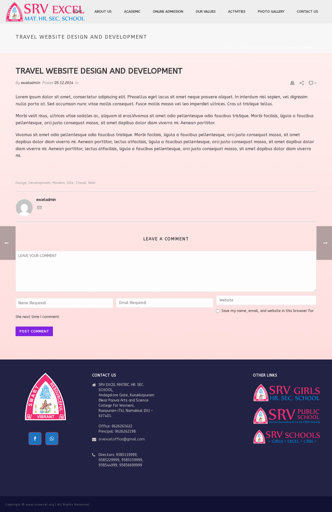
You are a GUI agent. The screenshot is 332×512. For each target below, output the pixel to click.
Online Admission (168, 11)
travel (80, 182)
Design (21, 182)
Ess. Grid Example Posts (225, 48)
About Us (103, 11)
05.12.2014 (63, 83)
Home (198, 48)
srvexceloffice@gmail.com (122, 439)
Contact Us (307, 11)
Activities (236, 11)
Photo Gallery (271, 11)
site (70, 182)
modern (59, 182)
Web (91, 182)
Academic (132, 11)
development (40, 182)
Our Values (206, 11)
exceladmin (30, 83)
